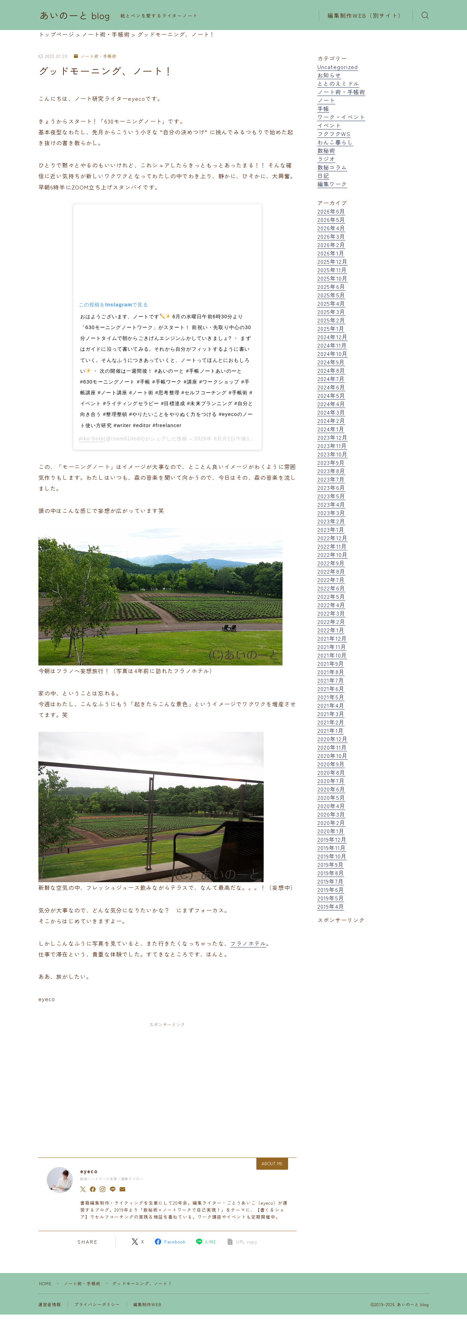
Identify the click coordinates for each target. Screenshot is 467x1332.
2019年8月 (330, 873)
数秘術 (326, 150)
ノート (326, 100)
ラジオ (326, 159)
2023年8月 (331, 471)
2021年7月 (330, 680)
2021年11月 (332, 646)
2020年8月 (331, 772)
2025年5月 (331, 295)
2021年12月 (332, 638)
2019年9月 (330, 864)
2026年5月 (331, 219)
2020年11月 (332, 747)
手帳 (323, 108)
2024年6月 (331, 387)
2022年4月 (331, 605)
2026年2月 (331, 244)
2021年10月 (332, 655)
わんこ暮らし (335, 142)
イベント (329, 125)
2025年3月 (331, 311)
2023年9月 (331, 462)
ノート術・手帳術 (95, 56)
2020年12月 (332, 739)
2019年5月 (330, 898)
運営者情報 (49, 1304)
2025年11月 (332, 270)
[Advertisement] (167, 1083)
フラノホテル (248, 943)
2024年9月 (331, 362)
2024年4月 (331, 404)
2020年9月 (331, 764)
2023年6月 (331, 487)
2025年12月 (332, 261)
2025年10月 (332, 278)
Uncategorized (337, 66)
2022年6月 (331, 588)
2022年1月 (331, 630)
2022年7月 (331, 579)
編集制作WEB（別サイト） (365, 15)
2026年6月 (331, 211)
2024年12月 (332, 337)
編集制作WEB (147, 1304)
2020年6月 (331, 789)
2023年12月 (332, 437)
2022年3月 (331, 613)
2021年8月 (331, 672)
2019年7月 (330, 881)
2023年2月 (331, 521)
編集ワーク (332, 184)
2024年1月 (331, 429)
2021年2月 (331, 722)
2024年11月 (332, 345)
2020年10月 (332, 755)
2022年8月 (331, 571)
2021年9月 (330, 663)
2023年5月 (331, 496)
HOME (45, 1283)
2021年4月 (331, 705)
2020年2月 (331, 822)
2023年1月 (331, 529)
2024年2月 (331, 420)
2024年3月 (331, 412)
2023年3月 (331, 512)
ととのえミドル (338, 83)
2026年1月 (331, 253)
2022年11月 (332, 546)
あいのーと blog (74, 15)
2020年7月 (331, 780)
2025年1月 (331, 328)
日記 (323, 175)
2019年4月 (330, 906)
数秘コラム (332, 167)
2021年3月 (331, 713)
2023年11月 (332, 445)
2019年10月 (332, 856)
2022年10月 (332, 554)
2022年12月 (332, 538)
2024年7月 (331, 378)
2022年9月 (331, 563)
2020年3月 (331, 814)
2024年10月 (332, 353)
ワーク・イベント (341, 117)
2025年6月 (331, 286)
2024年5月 (331, 395)
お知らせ (329, 75)
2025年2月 (331, 320)
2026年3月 (331, 236)
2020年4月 (331, 806)
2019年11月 (331, 847)
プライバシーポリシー (97, 1304)
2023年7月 (331, 479)
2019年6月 (330, 889)
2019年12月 (332, 839)
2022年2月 (331, 621)
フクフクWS (334, 133)
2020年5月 (331, 797)
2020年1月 (331, 831)
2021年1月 (330, 730)
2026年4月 (331, 228)
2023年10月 (332, 454)
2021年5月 (331, 697)
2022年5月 (331, 596)
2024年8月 (331, 370)
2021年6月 (331, 688)
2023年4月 (331, 504)
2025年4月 (331, 303)
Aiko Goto (91, 438)
